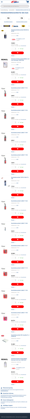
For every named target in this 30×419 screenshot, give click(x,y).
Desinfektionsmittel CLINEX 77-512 (19, 88)
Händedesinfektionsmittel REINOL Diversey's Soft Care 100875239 (19, 359)
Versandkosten (23, 45)
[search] (15, 6)
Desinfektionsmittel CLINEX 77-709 (19, 290)
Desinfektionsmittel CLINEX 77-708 (19, 155)
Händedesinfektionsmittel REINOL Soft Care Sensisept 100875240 (20, 59)
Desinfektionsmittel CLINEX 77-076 (19, 110)
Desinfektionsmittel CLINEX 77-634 (19, 201)
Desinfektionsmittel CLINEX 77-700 (19, 312)
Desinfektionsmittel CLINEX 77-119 (19, 268)
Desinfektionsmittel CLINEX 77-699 (19, 132)
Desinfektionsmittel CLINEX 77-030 (19, 223)
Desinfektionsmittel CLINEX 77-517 (19, 245)
